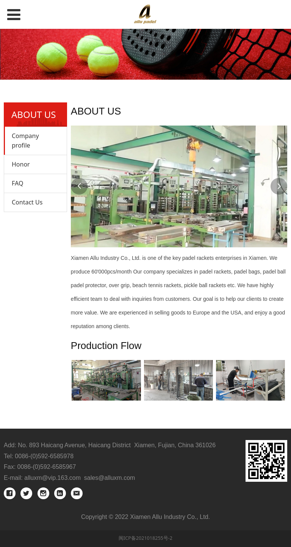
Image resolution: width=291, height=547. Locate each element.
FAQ (17, 183)
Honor (21, 164)
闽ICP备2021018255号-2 (145, 538)
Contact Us (27, 202)
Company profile (25, 140)
